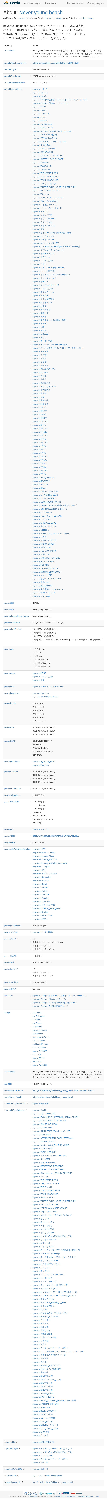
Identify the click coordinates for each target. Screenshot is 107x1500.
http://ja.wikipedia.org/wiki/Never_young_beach (53, 1097)
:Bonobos (40, 484)
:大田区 (39, 323)
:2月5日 (40, 425)
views (9, 842)
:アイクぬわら (42, 1225)
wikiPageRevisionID (14, 83)
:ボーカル (40, 281)
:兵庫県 (39, 306)
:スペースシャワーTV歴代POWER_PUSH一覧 (56, 246)
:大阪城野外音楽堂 (44, 526)
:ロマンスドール (43, 292)
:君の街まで (41, 309)
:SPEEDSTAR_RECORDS (48, 156)
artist (9, 609)
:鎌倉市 (39, 393)
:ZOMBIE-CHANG (44, 593)
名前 (9, 962)
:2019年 (40, 418)
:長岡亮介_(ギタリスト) (46, 1365)
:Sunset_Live (42, 547)
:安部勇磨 (40, 1103)
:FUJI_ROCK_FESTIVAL (47, 516)
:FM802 (40, 110)
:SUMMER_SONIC (44, 540)
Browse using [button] (32, 3)
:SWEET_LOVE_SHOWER (48, 159)
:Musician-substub (45, 873)
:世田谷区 (40, 295)
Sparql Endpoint (95, 3)
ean (9, 649)
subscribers (12, 795)
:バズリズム (41, 1267)
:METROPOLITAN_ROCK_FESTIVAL (53, 131)
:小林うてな (41, 1330)
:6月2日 (40, 449)
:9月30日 (40, 470)
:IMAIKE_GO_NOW (45, 1124)
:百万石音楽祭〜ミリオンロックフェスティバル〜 (58, 348)
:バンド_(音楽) (43, 260)
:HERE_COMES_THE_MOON (49, 1121)
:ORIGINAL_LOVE (44, 523)
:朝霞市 (39, 330)
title (10, 1442)
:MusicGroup (41, 1037)
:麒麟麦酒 (40, 404)
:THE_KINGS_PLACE (46, 177)
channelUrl (12, 622)
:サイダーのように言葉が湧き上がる (52, 232)
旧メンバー (12, 969)
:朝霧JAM (40, 334)
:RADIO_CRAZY (43, 544)
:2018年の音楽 (43, 1386)
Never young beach (41, 12)
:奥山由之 (40, 1323)
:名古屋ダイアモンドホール (48, 589)
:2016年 (40, 407)
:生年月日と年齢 (44, 905)
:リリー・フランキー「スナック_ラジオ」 (55, 1295)
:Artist (36, 1020)
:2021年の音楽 (43, 1390)
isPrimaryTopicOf (13, 1097)
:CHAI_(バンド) (43, 1421)
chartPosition (13, 629)
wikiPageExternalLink (15, 63)
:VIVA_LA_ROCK (44, 1197)
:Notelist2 (41, 880)
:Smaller (40, 887)
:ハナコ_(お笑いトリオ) (46, 1264)
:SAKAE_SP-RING (44, 149)
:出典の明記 (42, 901)
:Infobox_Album (43, 856)
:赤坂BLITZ (41, 383)
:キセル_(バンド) (43, 225)
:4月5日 (40, 439)
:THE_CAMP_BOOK (45, 173)
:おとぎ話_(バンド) (44, 205)
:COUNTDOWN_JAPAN (47, 502)
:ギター (39, 229)
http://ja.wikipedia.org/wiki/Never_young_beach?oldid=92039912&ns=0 (63, 1090)
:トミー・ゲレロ (43, 253)
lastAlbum (11, 693)
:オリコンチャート (44, 219)
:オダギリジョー (43, 1232)
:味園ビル (40, 313)
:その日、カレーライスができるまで (52, 1215)
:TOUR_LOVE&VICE (45, 180)
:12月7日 (40, 89)
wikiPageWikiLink (13, 89)
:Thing (36, 1013)
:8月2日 (40, 467)
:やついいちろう (43, 1222)
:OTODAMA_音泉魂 (45, 135)
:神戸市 (39, 355)
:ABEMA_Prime (43, 1393)
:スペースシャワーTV (46, 243)
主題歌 (12, 1448)
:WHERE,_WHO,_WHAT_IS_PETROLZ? (54, 187)
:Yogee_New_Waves (45, 201)
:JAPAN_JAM (42, 124)
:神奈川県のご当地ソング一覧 (49, 1355)
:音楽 (38, 397)
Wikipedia (33, 1496)
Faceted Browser (74, 3)
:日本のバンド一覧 (44, 1337)
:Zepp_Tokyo (42, 519)
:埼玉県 (39, 316)
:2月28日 (40, 421)
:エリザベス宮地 (43, 1229)
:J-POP (39, 117)
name (9, 741)
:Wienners (41, 194)
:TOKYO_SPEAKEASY (46, 1190)
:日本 (38, 327)
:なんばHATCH (43, 586)
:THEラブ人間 (42, 1187)
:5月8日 (40, 446)
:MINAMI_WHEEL (44, 1142)
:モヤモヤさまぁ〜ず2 (46, 285)
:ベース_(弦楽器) (43, 271)
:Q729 (38, 1058)
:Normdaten (42, 877)
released (11, 771)
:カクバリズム (42, 222)
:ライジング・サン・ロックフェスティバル (55, 1292)
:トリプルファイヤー (45, 1260)
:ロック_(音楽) (43, 288)
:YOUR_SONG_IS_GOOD (48, 198)
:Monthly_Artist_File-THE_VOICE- (51, 1145)
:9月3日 (40, 474)
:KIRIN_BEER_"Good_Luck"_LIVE (51, 1131)
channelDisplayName (16, 616)
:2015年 (40, 488)
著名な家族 (14, 1469)
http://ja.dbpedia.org (53, 18)
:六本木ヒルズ (42, 302)
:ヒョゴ (39, 264)
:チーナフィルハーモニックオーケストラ (54, 1257)
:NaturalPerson (40, 1044)
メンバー (11, 939)
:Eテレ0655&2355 (44, 1114)
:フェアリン (41, 1271)
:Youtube (40, 898)
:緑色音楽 (40, 365)
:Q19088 (39, 1048)
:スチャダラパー (43, 239)
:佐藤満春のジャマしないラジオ (50, 1313)
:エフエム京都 (42, 215)
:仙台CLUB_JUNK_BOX (47, 579)
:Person (37, 1023)
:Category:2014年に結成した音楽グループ (55, 505)
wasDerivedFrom (13, 1090)
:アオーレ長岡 (42, 575)
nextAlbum (12, 761)
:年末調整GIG (42, 1334)
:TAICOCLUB (42, 166)
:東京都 (39, 337)
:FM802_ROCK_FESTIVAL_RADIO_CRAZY (55, 1117)
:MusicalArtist (40, 1030)
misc (9, 727)
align (9, 603)
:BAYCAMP (41, 481)
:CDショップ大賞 (44, 1418)
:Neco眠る (41, 530)
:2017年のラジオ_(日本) (47, 1379)
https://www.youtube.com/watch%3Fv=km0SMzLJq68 (56, 63)
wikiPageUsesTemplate (17, 849)
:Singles (40, 912)
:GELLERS (41, 114)
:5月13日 (40, 442)
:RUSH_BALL (42, 145)
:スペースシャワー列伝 (46, 1253)
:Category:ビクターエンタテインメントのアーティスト (60, 100)
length (10, 703)
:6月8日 (40, 453)
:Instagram (41, 866)
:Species (38, 1034)
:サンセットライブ (44, 1239)
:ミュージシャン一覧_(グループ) (50, 1285)
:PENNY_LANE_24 (45, 138)
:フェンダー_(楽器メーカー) (48, 267)
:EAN (39, 849)
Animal (22, 18)
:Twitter (40, 891)
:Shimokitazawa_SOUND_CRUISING (52, 1173)
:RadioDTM (41, 1159)
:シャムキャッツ (43, 236)
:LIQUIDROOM (43, 128)
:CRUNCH (41, 1432)
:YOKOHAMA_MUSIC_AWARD (50, 1208)
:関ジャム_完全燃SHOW (47, 1369)
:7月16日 (40, 456)
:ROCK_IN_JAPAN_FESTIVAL (49, 142)
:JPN (39, 870)
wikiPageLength (12, 76)
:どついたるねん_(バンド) (47, 208)
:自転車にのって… (44, 369)
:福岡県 (39, 362)
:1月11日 (40, 93)
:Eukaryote (39, 1016)
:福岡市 (39, 358)
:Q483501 (40, 1065)
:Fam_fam (41, 565)
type (9, 829)
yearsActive (12, 925)
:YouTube (41, 894)
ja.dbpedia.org (87, 18)
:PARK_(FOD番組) (44, 1152)
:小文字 (40, 919)
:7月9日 (40, 463)
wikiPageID (10, 69)
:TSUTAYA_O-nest (44, 551)
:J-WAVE (40, 121)
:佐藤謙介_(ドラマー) (45, 1316)
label (9, 687)
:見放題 (39, 376)
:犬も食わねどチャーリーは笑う (50, 344)
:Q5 (37, 1055)
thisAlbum (11, 802)
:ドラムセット (42, 257)
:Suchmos (41, 163)
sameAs (11, 1476)
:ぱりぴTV (41, 1218)
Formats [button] (50, 3)
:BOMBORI (41, 596)
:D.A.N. (39, 107)
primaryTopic (13, 1482)
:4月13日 (40, 435)
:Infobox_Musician (45, 859)
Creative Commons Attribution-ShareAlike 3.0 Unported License (77, 1496)
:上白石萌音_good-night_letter (49, 1302)
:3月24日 (40, 428)
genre (9, 673)
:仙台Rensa (41, 554)
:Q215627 (40, 1051)
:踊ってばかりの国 (44, 386)
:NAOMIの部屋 (43, 1149)
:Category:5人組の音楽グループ (50, 509)
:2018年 (40, 414)
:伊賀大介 (40, 1309)
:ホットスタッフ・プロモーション (51, 274)
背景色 (10, 989)
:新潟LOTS (41, 582)
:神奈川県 (40, 351)
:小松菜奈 (40, 1327)
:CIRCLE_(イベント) (45, 491)
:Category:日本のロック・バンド (50, 103)
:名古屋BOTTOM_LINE (46, 558)
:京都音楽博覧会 (43, 299)
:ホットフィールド (44, 278)
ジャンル (11, 932)
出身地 (10, 956)
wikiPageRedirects (15, 1103)
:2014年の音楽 (43, 1414)
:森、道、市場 (42, 341)
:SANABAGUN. (43, 152)
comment (9, 1072)
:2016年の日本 (43, 1376)
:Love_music (42, 1135)
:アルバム (40, 212)
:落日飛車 (40, 372)
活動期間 (11, 982)
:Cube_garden (42, 512)
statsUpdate (12, 788)
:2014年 (40, 96)
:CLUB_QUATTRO (44, 498)
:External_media (44, 852)
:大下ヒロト (41, 1320)
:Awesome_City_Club (46, 1404)
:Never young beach (47, 1476)
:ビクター (40, 537)
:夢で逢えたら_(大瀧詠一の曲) (49, 320)
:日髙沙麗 (40, 1341)
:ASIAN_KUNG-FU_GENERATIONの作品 (54, 1400)
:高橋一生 (40, 400)
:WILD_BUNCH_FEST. (46, 191)
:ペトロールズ (42, 1278)
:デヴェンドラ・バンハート (48, 250)
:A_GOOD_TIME (43, 561)
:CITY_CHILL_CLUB (45, 495)
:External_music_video (46, 908)
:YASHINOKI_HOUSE (46, 568)
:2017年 (40, 411)
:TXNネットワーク (44, 184)
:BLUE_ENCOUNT (44, 1411)
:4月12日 (40, 432)
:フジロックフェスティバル (48, 1274)
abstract (9, 51)
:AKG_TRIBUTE (43, 477)
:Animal (37, 1027)
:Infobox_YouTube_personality (50, 863)
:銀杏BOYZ (41, 390)
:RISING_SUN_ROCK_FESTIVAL (51, 533)
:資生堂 (39, 379)
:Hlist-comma (42, 915)
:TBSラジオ (41, 170)
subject (8, 995)
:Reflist (40, 884)
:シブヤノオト (42, 1243)
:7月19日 (40, 460)
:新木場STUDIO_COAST (47, 572)
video (9, 836)
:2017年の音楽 (43, 1383)
